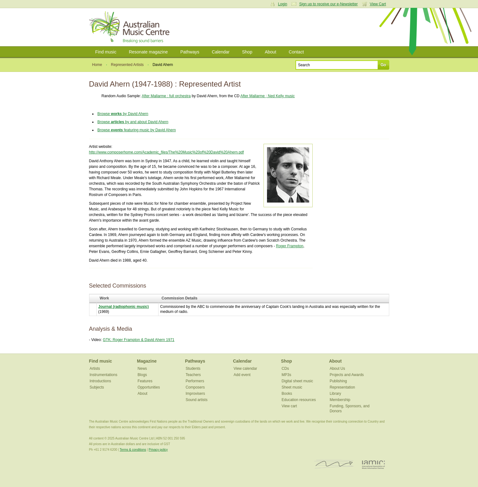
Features (145, 381)
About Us (337, 368)
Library (335, 393)
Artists (95, 368)
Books (287, 393)
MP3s (286, 375)
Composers (195, 387)
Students (193, 368)
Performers (195, 381)
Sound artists (197, 400)
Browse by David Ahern (123, 114)
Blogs (142, 375)
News (142, 368)
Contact (296, 51)
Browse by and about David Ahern (133, 122)
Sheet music (292, 387)
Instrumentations (104, 375)
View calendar (245, 368)
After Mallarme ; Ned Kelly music (267, 96)
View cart (289, 406)
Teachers (193, 375)
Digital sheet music (297, 381)
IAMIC (373, 464)
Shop (247, 51)
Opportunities (149, 387)
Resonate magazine (148, 51)
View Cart (378, 4)
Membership (340, 400)
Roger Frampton (289, 246)
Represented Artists (127, 65)
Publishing (338, 381)
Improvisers (195, 393)
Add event (242, 375)
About (270, 51)
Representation (342, 387)
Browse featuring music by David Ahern (137, 130)
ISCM (334, 464)
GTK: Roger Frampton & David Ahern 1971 (138, 340)
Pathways (189, 51)
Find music (106, 51)
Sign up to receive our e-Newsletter (328, 4)
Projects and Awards (347, 375)
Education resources (299, 400)
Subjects (97, 387)
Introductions (100, 381)
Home (97, 65)
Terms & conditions (133, 449)
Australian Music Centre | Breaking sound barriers (130, 27)
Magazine (147, 361)
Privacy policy (158, 449)
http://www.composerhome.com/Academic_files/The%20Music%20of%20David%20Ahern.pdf (166, 152)
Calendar (220, 51)
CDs (285, 368)
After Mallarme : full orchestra (166, 96)
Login (282, 4)
